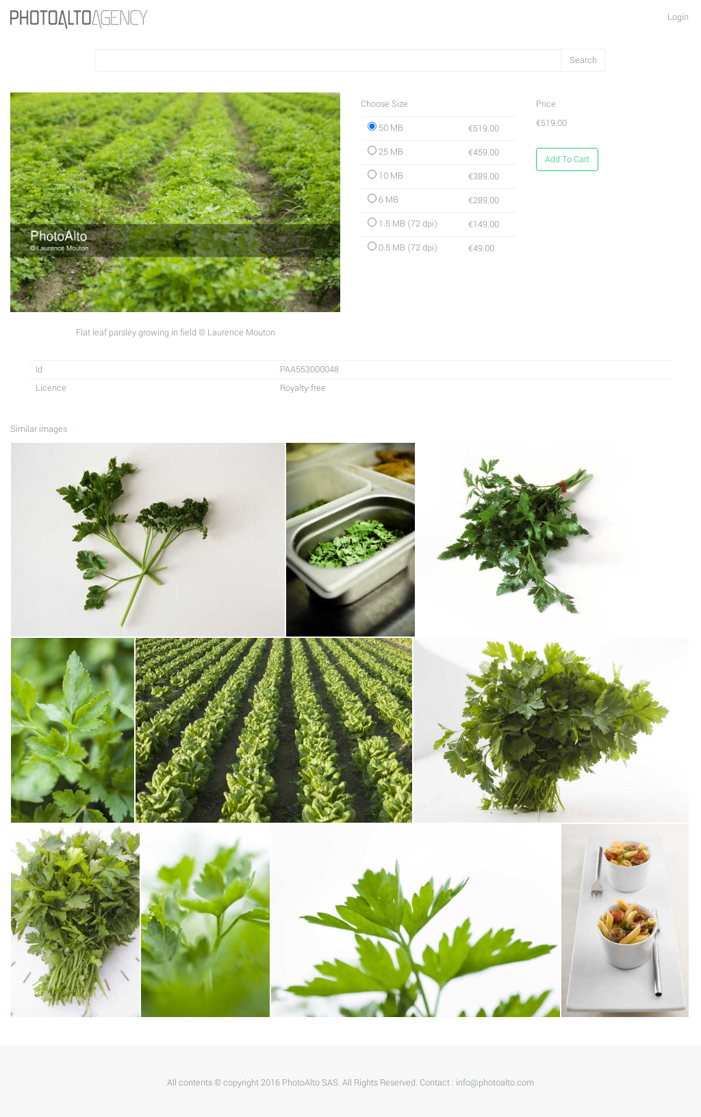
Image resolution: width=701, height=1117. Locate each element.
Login (678, 17)
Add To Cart (567, 159)
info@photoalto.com (495, 1083)
